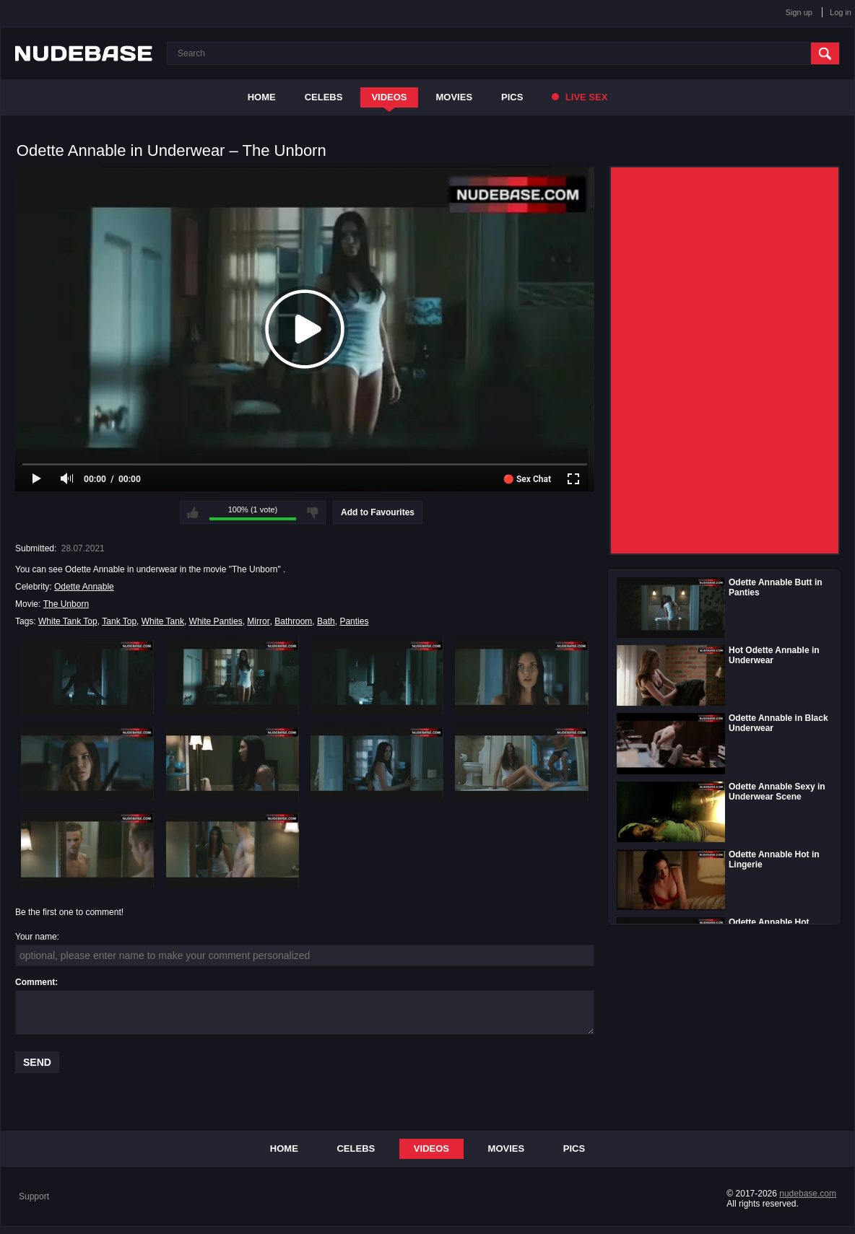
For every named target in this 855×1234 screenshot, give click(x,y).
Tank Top (119, 621)
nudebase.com (807, 1194)
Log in (840, 12)
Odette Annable (84, 587)
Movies (454, 97)
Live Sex (579, 97)
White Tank (163, 621)
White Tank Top (67, 621)
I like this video (193, 512)
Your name (36, 937)
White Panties (216, 621)
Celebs (324, 97)
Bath (326, 621)
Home (262, 97)
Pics (512, 97)
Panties (353, 621)
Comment (35, 982)
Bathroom (293, 621)
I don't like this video (312, 512)
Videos (389, 97)
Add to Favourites (378, 512)
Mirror (258, 621)
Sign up (799, 12)
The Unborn (66, 604)
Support (34, 1196)
